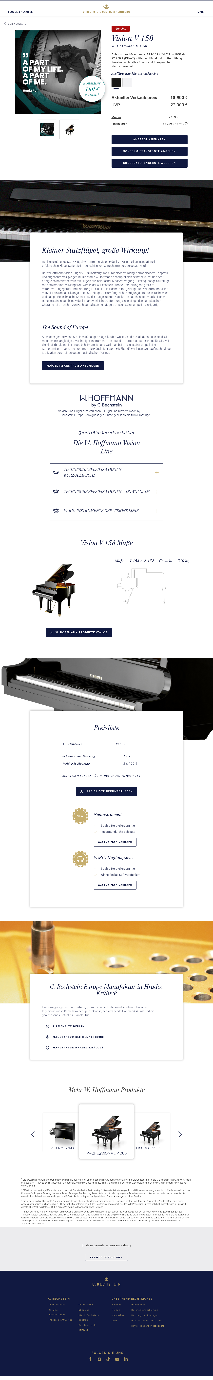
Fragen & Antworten (61, 1320)
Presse (116, 1310)
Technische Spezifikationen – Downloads (107, 491)
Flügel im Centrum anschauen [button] (72, 365)
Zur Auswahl (15, 23)
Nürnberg (106, 12)
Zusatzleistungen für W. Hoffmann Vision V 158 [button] (101, 775)
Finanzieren (119, 124)
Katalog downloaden (106, 1257)
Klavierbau (118, 1315)
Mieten (116, 117)
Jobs (115, 1320)
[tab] (106, 776)
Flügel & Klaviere (20, 12)
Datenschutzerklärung (144, 1310)
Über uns (84, 1310)
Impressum (138, 1304)
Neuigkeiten (85, 1304)
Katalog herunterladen (57, 1312)
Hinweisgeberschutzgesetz (148, 1326)
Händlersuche (57, 1304)
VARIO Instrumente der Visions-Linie (101, 510)
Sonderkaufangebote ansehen (149, 163)
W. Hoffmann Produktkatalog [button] (79, 632)
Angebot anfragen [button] (149, 139)
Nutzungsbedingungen (144, 1315)
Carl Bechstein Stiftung (87, 1327)
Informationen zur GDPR (146, 1320)
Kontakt (116, 1304)
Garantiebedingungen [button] (115, 842)
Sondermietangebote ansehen (149, 151)
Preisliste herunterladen (106, 791)
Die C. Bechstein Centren (88, 1317)
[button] (47, 129)
